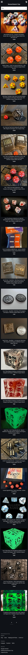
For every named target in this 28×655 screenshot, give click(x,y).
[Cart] (26, 2)
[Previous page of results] (11, 622)
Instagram (3, 643)
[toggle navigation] (2, 2)
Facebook (8, 643)
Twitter (13, 643)
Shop (2, 637)
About (5, 637)
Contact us (21, 637)
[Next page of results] (16, 622)
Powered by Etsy (4, 652)
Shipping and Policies (12, 637)
